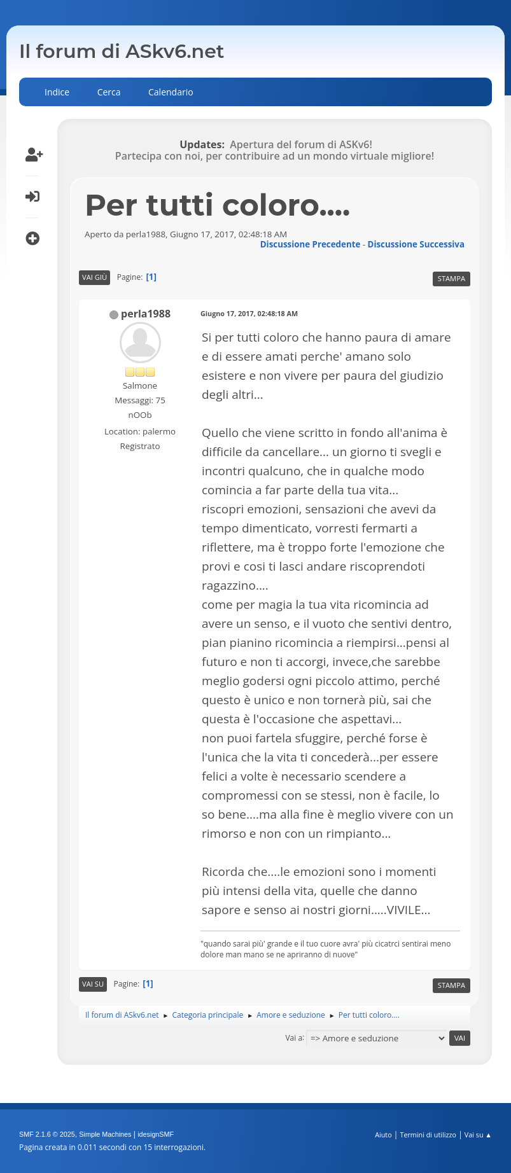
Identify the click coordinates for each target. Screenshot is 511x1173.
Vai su (93, 984)
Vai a (293, 1037)
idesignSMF (155, 1134)
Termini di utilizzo (428, 1134)
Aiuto (383, 1134)
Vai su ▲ (478, 1134)
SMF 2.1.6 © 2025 (47, 1134)
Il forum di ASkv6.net (122, 51)
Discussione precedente (310, 244)
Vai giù (94, 277)
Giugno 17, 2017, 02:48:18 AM (249, 313)
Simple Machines (105, 1134)
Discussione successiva (416, 244)
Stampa (451, 278)
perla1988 (146, 314)
